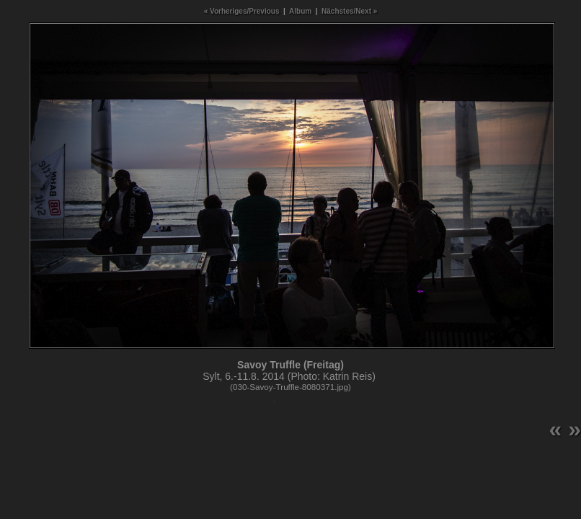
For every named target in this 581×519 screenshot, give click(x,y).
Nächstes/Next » (349, 11)
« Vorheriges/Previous (242, 11)
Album (300, 11)
